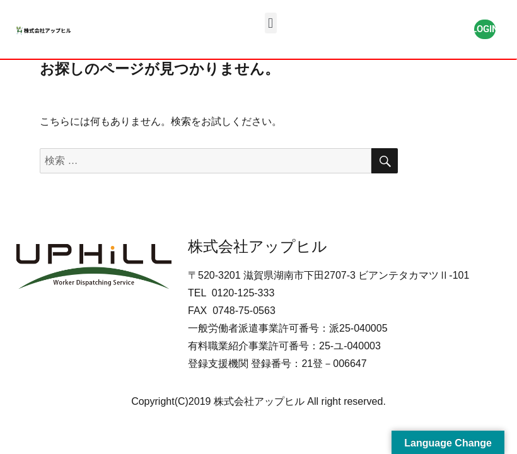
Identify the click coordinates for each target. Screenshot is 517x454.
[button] (271, 23)
